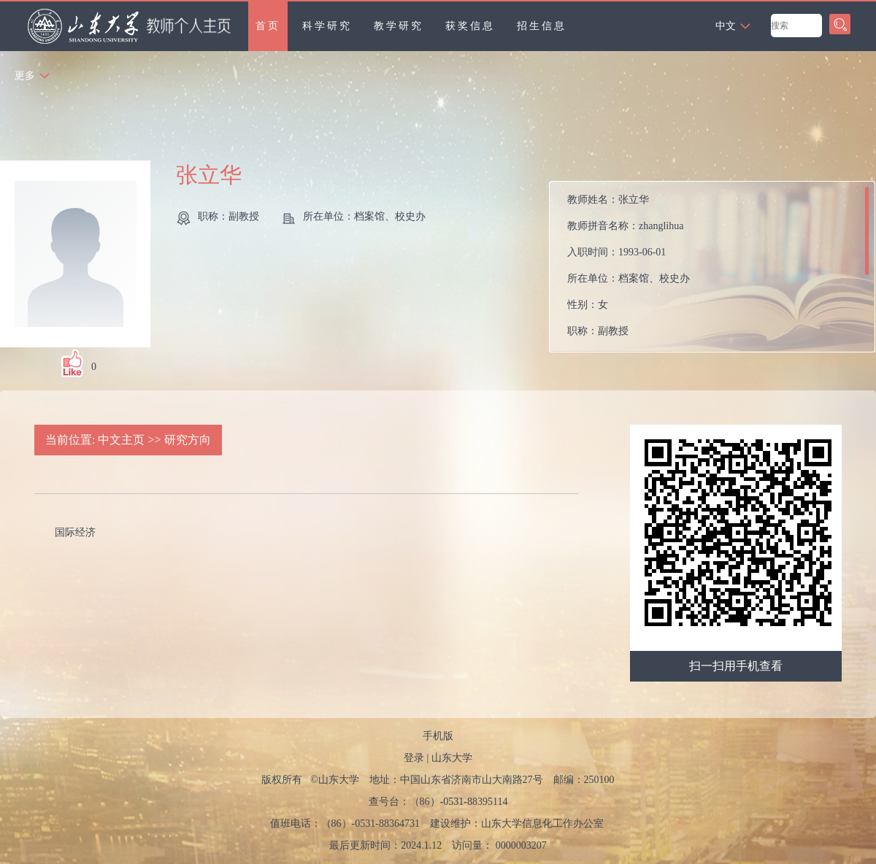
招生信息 (541, 25)
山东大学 (451, 757)
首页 (268, 25)
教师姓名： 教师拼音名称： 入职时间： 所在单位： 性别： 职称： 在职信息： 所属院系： (628, 270)
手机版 (438, 735)
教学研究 (398, 25)
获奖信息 (470, 25)
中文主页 (121, 439)
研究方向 (187, 439)
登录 (414, 757)
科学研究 (327, 25)
